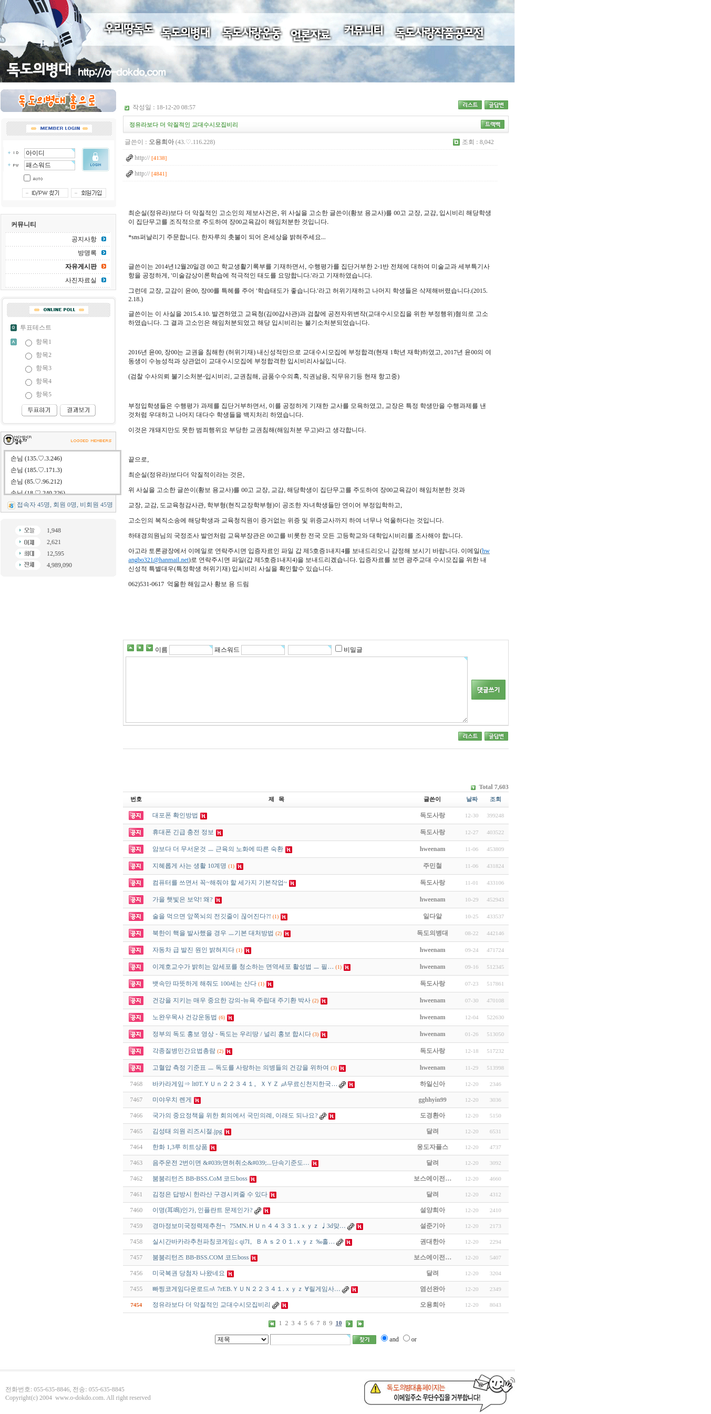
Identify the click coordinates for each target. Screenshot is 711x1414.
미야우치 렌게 (172, 1099)
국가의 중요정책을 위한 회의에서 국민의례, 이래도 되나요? (234, 1115)
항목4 (43, 381)
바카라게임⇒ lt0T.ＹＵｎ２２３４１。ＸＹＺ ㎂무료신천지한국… (244, 1084)
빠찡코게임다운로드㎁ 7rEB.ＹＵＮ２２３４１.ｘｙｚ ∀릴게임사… (246, 1289)
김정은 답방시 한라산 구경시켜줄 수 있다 (209, 1194)
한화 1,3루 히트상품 (180, 1147)
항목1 (43, 341)
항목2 (43, 354)
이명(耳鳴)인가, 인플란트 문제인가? (202, 1210)
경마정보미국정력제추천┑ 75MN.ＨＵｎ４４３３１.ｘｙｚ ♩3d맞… (248, 1225)
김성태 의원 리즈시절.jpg (187, 1131)
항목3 (43, 368)
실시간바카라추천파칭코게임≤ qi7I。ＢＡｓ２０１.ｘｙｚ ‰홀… (243, 1241)
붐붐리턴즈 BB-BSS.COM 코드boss (200, 1257)
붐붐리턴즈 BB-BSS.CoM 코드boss (199, 1178)
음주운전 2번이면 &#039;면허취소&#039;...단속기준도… (230, 1162)
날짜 (472, 799)
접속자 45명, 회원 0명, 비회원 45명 (65, 504)
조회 (495, 799)
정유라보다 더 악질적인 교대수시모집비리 (211, 1304)
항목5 (43, 394)
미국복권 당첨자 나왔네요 (188, 1273)
